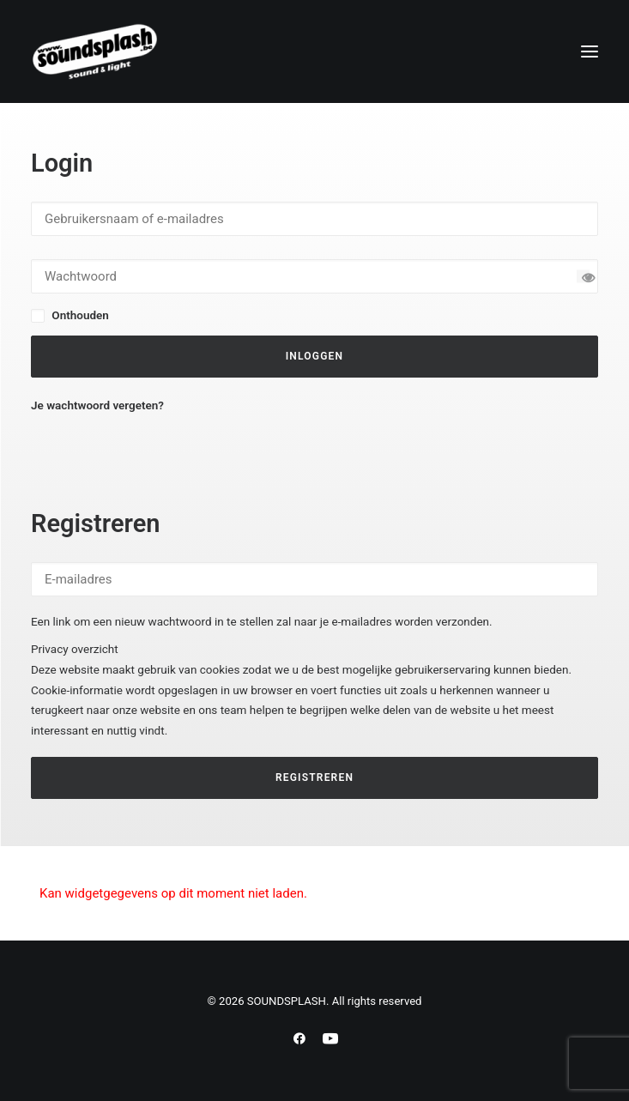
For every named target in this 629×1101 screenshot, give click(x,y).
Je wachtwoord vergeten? (97, 405)
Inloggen (315, 356)
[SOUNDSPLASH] (95, 51)
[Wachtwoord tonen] (583, 275)
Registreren (314, 777)
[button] (589, 51)
